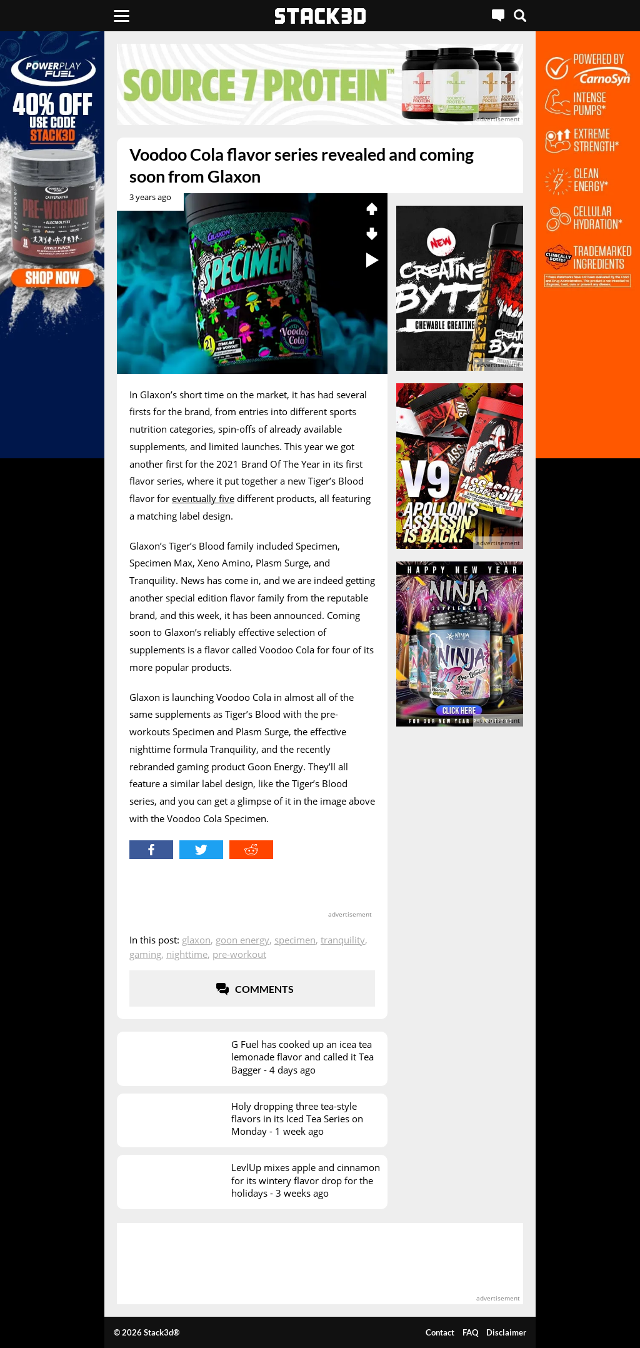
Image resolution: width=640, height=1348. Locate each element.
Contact (440, 1332)
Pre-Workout (239, 954)
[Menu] (121, 15)
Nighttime (187, 954)
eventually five (203, 498)
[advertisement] (320, 84)
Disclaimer (506, 1332)
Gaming (145, 954)
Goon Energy (242, 939)
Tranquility (343, 939)
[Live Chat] (498, 15)
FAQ (470, 1332)
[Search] (520, 15)
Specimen (295, 939)
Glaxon (196, 939)
